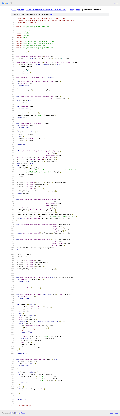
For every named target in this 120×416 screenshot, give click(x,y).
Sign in (116, 3)
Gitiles (12, 413)
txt (111, 413)
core (78, 10)
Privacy (17, 413)
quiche (13, 10)
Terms (23, 413)
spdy (72, 10)
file (52, 15)
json (116, 413)
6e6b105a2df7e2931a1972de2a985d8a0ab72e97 (46, 10)
